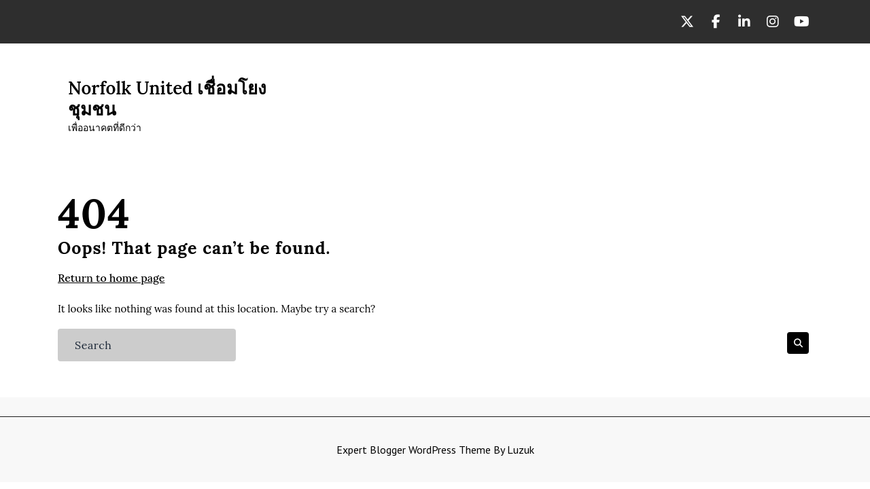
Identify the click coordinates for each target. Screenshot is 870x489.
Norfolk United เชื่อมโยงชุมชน (167, 98)
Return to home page (111, 278)
